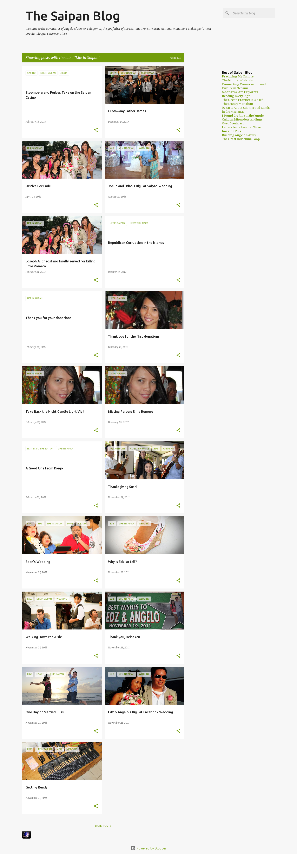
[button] (95, 130)
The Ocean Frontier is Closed (242, 100)
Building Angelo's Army (239, 135)
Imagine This (231, 131)
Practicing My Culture (237, 76)
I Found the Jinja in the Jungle (243, 115)
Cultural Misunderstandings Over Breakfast (242, 121)
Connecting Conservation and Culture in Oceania (244, 86)
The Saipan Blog (73, 15)
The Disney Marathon (237, 104)
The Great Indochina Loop (241, 139)
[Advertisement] (200, 127)
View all (175, 58)
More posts (103, 826)
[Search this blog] (253, 13)
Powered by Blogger (148, 848)
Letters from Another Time (241, 127)
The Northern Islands (237, 80)
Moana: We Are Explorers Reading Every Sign (240, 94)
